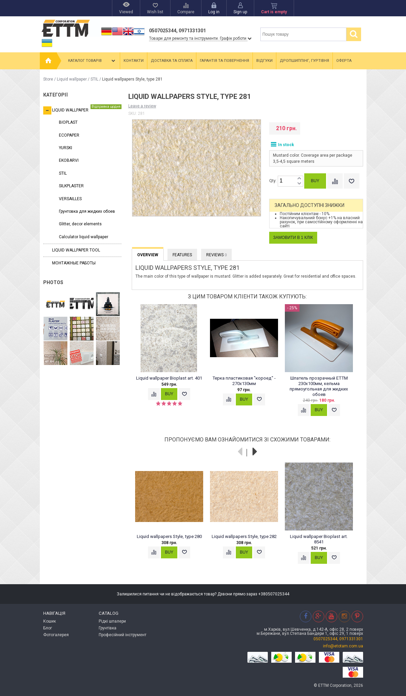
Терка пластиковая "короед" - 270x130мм (244, 381)
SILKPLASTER (71, 186)
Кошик (49, 621)
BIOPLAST (68, 122)
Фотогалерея (56, 634)
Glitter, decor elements (80, 224)
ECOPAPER (69, 135)
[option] (172, 358)
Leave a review (142, 106)
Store (48, 79)
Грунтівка (107, 628)
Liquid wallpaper (72, 79)
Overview (147, 255)
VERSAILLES (70, 198)
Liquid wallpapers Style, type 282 (243, 536)
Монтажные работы (74, 263)
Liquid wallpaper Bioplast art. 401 (169, 378)
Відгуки (264, 60)
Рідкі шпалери (112, 621)
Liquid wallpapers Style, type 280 (168, 536)
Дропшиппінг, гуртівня (304, 60)
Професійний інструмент (122, 634)
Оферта (344, 60)
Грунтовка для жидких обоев (87, 211)
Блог (47, 628)
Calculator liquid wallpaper (83, 236)
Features (182, 255)
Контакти (134, 60)
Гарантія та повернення (224, 60)
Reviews (216, 255)
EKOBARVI (69, 160)
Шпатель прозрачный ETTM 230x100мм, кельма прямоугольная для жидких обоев (319, 386)
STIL (94, 79)
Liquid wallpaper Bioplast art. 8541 (319, 539)
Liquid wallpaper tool (76, 250)
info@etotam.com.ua (343, 646)
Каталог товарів (92, 60)
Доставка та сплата (172, 60)
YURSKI (65, 147)
